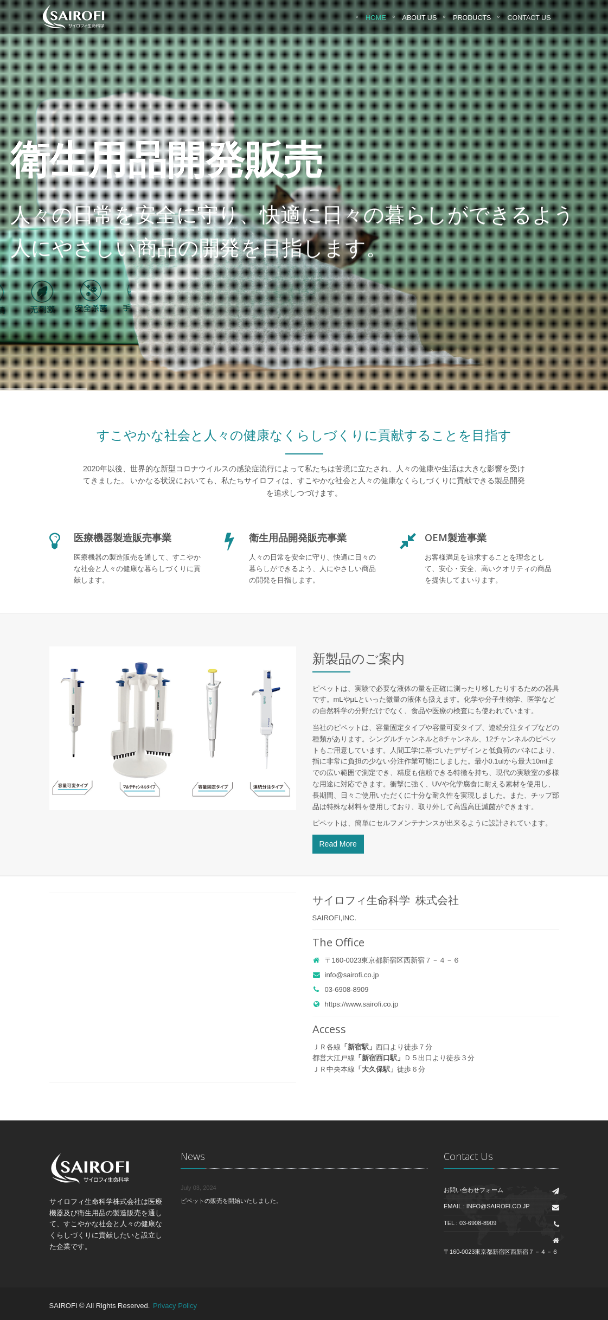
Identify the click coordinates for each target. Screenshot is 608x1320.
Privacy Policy (175, 1306)
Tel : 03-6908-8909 (470, 1223)
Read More (338, 844)
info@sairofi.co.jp (345, 975)
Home (376, 21)
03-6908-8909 (340, 989)
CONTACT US (529, 21)
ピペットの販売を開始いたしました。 (231, 1200)
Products (472, 21)
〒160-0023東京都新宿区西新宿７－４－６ (386, 960)
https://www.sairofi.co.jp (355, 1004)
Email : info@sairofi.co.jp (487, 1206)
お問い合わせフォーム (473, 1190)
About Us (419, 21)
